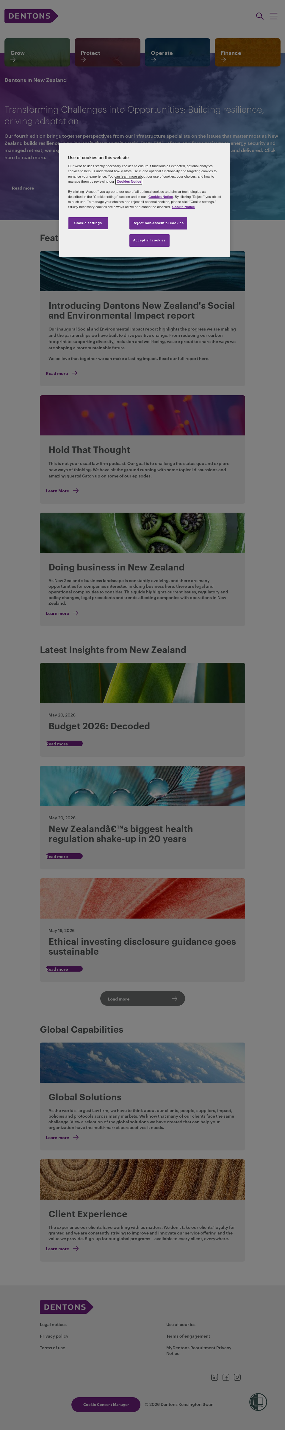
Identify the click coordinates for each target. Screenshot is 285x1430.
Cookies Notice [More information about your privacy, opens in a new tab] (129, 181)
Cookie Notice (183, 207)
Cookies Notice (160, 196)
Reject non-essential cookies (158, 223)
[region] (144, 200)
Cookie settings (88, 223)
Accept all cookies (149, 240)
